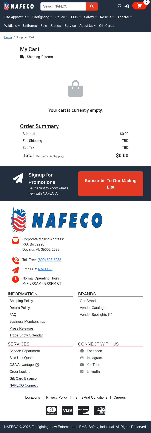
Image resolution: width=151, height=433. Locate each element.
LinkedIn (93, 371)
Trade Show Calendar (26, 335)
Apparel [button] (123, 17)
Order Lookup (20, 371)
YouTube (93, 365)
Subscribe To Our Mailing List (111, 183)
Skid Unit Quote (21, 358)
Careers (120, 397)
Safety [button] (89, 17)
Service (70, 26)
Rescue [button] (105, 17)
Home (8, 37)
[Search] (92, 6)
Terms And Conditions (90, 397)
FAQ (12, 314)
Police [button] (60, 17)
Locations (32, 397)
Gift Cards (106, 26)
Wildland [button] (10, 26)
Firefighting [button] (40, 17)
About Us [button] (86, 26)
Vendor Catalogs (92, 308)
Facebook (94, 351)
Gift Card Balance (23, 378)
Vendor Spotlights (96, 314)
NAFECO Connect (23, 385)
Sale (43, 26)
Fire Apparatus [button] (15, 17)
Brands (56, 26)
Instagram (94, 358)
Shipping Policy (21, 301)
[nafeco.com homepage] (19, 6)
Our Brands (88, 301)
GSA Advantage (24, 365)
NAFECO (45, 269)
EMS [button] (74, 17)
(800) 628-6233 (49, 260)
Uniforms (30, 26)
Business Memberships (27, 321)
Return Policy (19, 308)
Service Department (24, 351)
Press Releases (21, 328)
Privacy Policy (57, 397)
